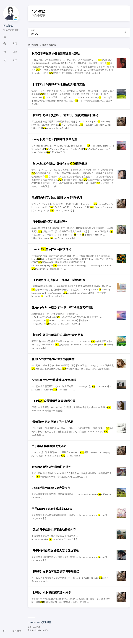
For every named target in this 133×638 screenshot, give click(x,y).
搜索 (33, 30)
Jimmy (42, 630)
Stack (34, 630)
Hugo (34, 627)
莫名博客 (8, 25)
